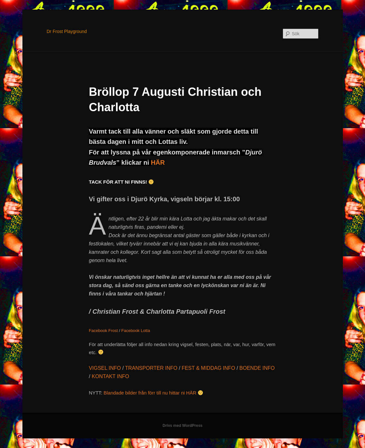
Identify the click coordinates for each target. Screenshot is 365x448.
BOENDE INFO (257, 368)
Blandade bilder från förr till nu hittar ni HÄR (153, 392)
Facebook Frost (103, 330)
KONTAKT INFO (110, 376)
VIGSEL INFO (105, 368)
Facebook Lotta (135, 330)
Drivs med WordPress (182, 425)
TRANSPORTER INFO (151, 368)
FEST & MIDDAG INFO (208, 368)
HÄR (158, 162)
